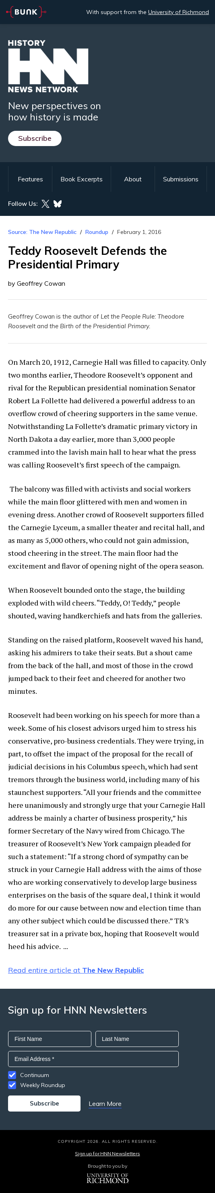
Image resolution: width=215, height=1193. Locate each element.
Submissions (180, 179)
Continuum (34, 1075)
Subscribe (35, 138)
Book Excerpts (81, 179)
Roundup (96, 232)
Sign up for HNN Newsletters (107, 1153)
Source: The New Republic (42, 232)
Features (30, 179)
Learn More (105, 1104)
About (133, 179)
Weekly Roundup (42, 1085)
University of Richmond (178, 12)
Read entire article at (76, 970)
